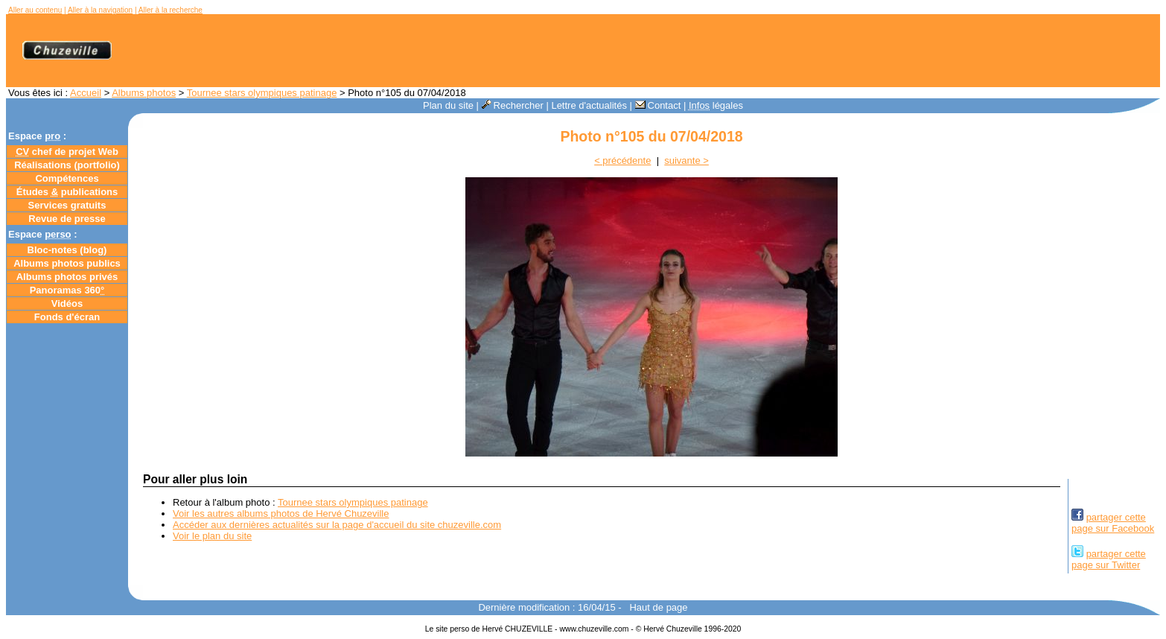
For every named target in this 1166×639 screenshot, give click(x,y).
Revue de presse (66, 218)
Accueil (85, 92)
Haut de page (658, 607)
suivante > (686, 160)
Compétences (66, 178)
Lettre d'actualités (589, 105)
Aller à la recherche (170, 10)
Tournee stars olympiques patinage (262, 92)
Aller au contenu (35, 10)
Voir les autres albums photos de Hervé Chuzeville (281, 513)
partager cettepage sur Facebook (1112, 523)
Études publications (67, 191)
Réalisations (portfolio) (67, 165)
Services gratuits (67, 205)
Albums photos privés (67, 276)
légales (716, 105)
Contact (658, 105)
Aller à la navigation (100, 10)
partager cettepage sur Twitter (1108, 559)
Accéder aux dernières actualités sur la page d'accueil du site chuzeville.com (337, 524)
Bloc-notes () (67, 249)
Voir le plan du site (212, 535)
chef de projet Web (67, 151)
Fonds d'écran (67, 316)
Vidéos (67, 303)
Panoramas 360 (67, 290)
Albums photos (144, 92)
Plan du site (448, 105)
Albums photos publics (67, 263)
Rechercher (513, 105)
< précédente (622, 160)
